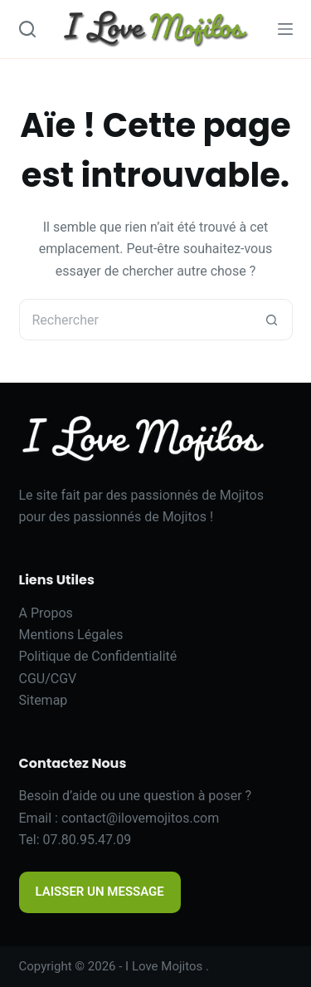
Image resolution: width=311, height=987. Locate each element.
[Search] (27, 29)
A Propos (46, 613)
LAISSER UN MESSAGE (100, 891)
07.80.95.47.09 (87, 840)
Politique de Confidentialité (98, 656)
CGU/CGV (48, 679)
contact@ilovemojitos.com (140, 818)
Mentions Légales (71, 635)
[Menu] (285, 29)
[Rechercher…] (135, 319)
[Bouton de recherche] (272, 319)
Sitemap (43, 700)
